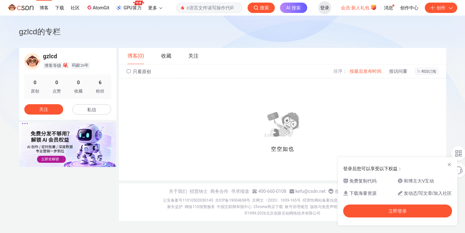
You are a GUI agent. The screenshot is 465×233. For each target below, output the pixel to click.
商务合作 (219, 191)
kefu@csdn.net (311, 191)
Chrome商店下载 (268, 207)
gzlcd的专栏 (40, 31)
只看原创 (139, 71)
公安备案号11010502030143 (188, 200)
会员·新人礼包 (359, 7)
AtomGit (97, 7)
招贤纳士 (199, 191)
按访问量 (398, 71)
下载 (59, 7)
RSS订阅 (426, 71)
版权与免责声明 (323, 207)
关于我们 (178, 191)
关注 (43, 109)
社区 (75, 7)
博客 (44, 7)
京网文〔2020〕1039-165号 (276, 200)
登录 (324, 7)
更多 (155, 7)
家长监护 (175, 207)
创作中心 (409, 7)
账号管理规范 (296, 207)
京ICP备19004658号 (232, 200)
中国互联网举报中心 (234, 207)
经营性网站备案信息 (320, 200)
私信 (91, 109)
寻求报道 (240, 191)
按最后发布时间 (365, 71)
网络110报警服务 (200, 207)
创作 (441, 7)
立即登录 (398, 211)
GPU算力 (130, 6)
